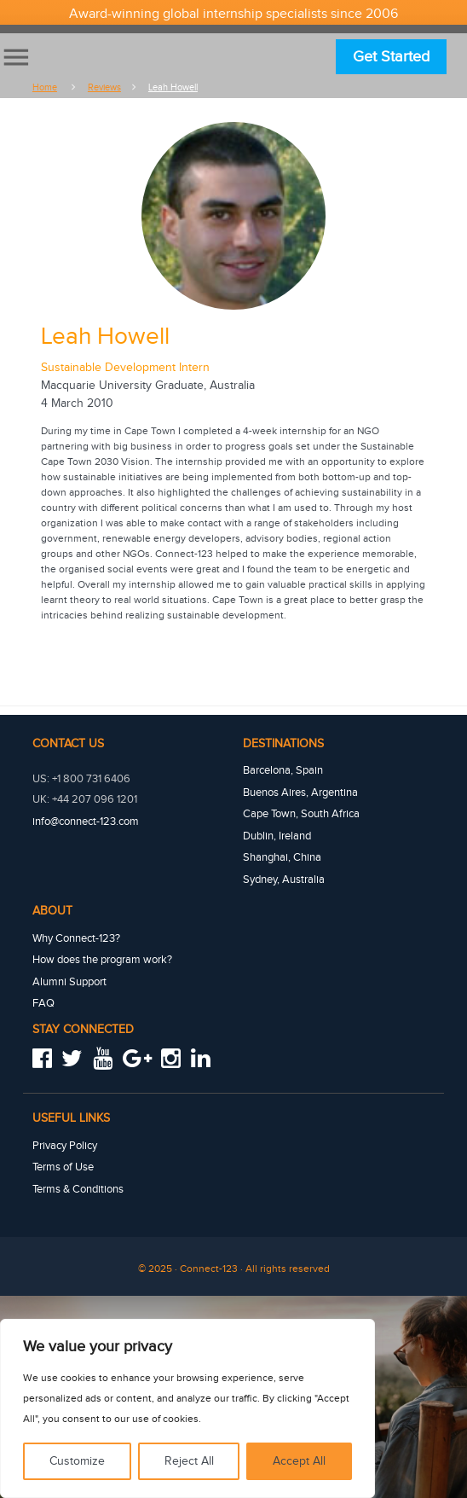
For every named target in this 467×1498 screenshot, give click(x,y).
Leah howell (173, 87)
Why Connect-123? (76, 932)
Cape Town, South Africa (301, 811)
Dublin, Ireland (277, 832)
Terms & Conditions (78, 1178)
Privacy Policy (64, 1136)
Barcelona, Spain (283, 769)
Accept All (299, 1461)
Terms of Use (63, 1157)
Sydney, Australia (284, 874)
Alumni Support (69, 974)
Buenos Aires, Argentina (300, 791)
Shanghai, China (282, 853)
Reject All (189, 1461)
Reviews (104, 87)
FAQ (43, 995)
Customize (77, 1461)
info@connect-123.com (85, 820)
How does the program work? (102, 953)
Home (44, 87)
